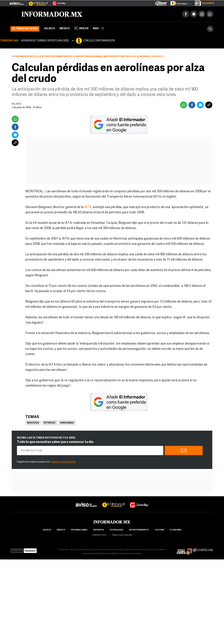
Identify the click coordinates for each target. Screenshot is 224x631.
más (98, 28)
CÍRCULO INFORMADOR (99, 40)
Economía (18, 56)
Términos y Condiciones (63, 462)
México (64, 28)
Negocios (33, 423)
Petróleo (49, 423)
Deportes (98, 530)
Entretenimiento (139, 530)
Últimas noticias (25, 28)
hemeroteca (99, 535)
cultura (159, 530)
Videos (81, 28)
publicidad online (122, 535)
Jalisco (49, 28)
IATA (87, 207)
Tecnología (116, 530)
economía (175, 530)
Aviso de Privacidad (91, 554)
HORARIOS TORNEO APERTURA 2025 (45, 40)
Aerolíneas (67, 423)
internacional (79, 530)
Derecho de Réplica (110, 554)
